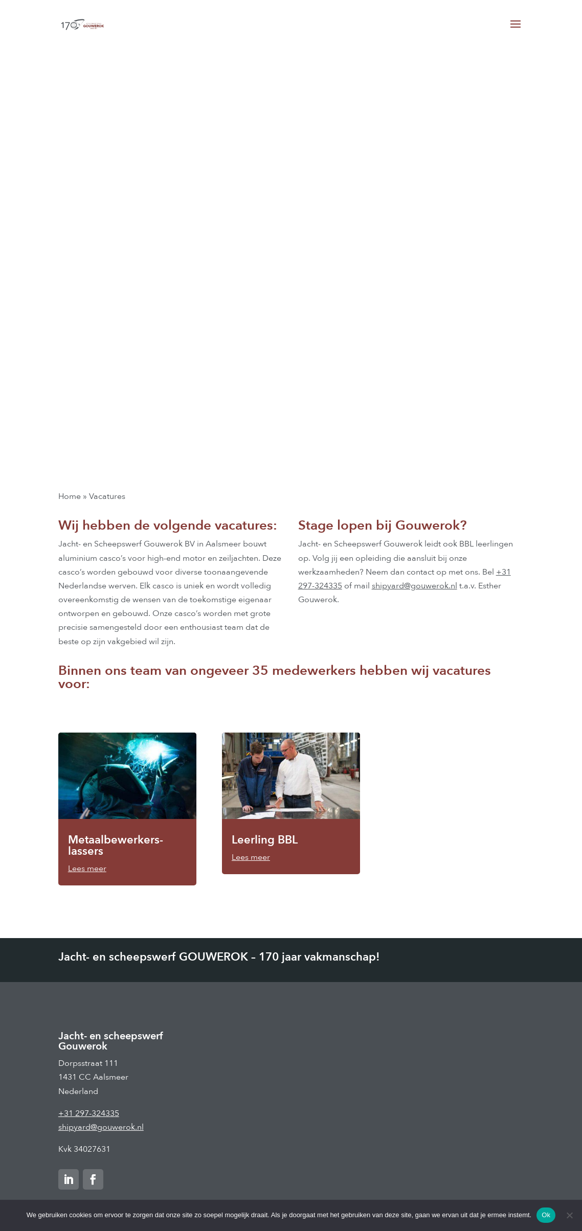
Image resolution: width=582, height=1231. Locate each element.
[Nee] (569, 1215)
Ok (546, 1215)
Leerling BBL (265, 840)
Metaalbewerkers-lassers (115, 845)
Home (69, 496)
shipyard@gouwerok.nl (414, 585)
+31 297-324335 (88, 1113)
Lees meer (87, 868)
